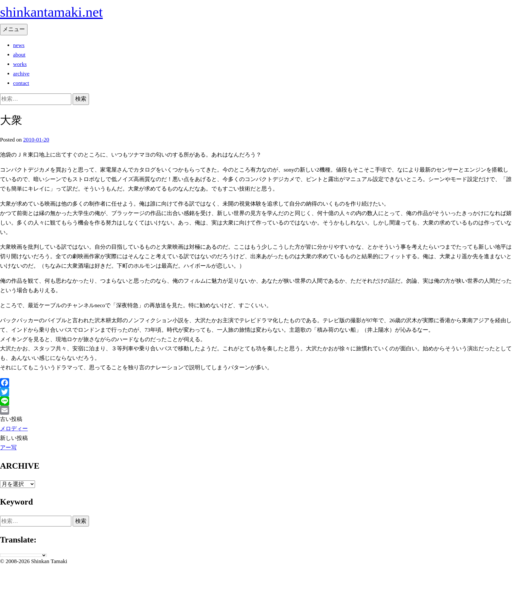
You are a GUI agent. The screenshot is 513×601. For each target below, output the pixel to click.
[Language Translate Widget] (23, 555)
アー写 (8, 447)
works (20, 64)
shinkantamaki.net (51, 12)
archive (21, 74)
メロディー (14, 429)
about (19, 55)
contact (21, 83)
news (19, 45)
